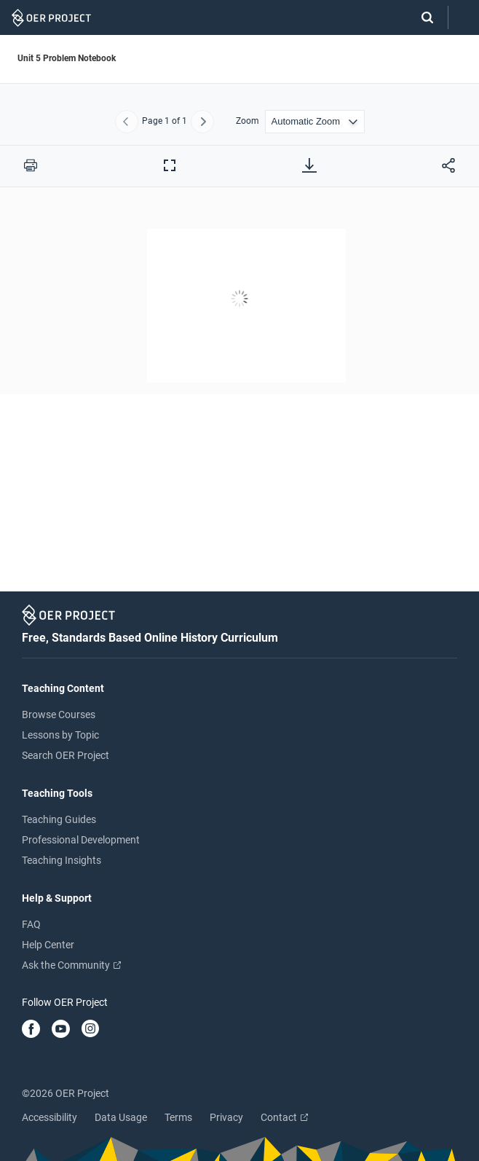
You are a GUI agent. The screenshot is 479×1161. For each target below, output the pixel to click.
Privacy (226, 1117)
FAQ (31, 924)
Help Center (48, 945)
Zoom (247, 121)
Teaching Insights (61, 860)
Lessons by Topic (60, 735)
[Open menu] (463, 18)
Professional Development (81, 840)
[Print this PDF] (30, 165)
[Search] (420, 17)
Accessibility (49, 1117)
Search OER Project (65, 755)
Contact (284, 1117)
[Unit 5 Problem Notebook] (239, 394)
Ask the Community (71, 965)
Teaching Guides (59, 819)
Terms (178, 1117)
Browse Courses (58, 714)
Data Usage (121, 1117)
